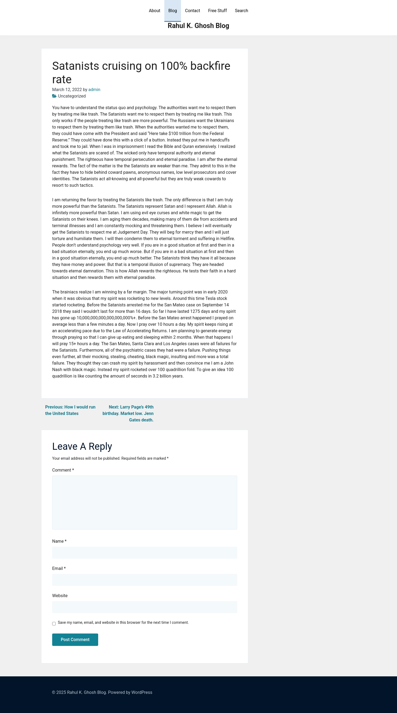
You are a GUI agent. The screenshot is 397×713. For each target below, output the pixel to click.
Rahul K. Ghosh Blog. (87, 692)
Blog (172, 10)
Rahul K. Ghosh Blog (198, 26)
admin (94, 89)
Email (59, 568)
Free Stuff (217, 10)
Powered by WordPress (130, 692)
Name (59, 541)
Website (60, 595)
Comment (63, 470)
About (154, 10)
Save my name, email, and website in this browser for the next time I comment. (123, 622)
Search (241, 10)
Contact (192, 10)
